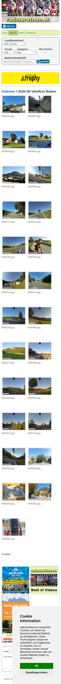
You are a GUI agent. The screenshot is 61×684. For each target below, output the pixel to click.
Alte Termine (45, 49)
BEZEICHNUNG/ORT (16, 58)
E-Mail (5, 651)
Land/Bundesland (14, 40)
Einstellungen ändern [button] (36, 672)
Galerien (13, 33)
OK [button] (36, 666)
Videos (21, 33)
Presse (6, 679)
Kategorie (22, 49)
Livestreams (31, 33)
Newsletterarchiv (10, 657)
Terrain (8, 49)
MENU (9, 26)
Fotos (5, 33)
